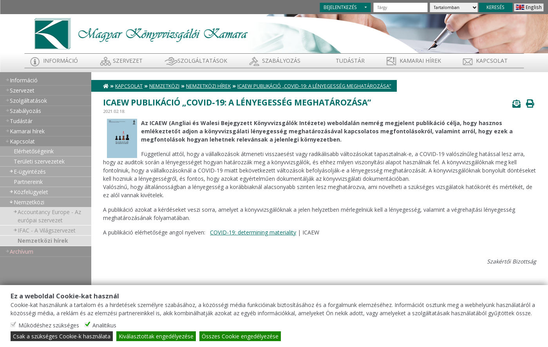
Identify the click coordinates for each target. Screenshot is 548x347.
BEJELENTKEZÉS (340, 7)
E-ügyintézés (30, 171)
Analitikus (104, 325)
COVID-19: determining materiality (253, 232)
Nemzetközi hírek (43, 240)
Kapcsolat (492, 60)
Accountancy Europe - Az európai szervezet (49, 216)
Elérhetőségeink (34, 151)
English (534, 7)
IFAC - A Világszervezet (47, 230)
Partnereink (28, 181)
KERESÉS (496, 7)
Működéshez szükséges (48, 325)
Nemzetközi (29, 202)
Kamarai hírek (420, 60)
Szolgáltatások (202, 60)
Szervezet (128, 60)
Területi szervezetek (39, 161)
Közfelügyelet (31, 192)
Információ (60, 60)
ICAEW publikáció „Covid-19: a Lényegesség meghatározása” (314, 86)
